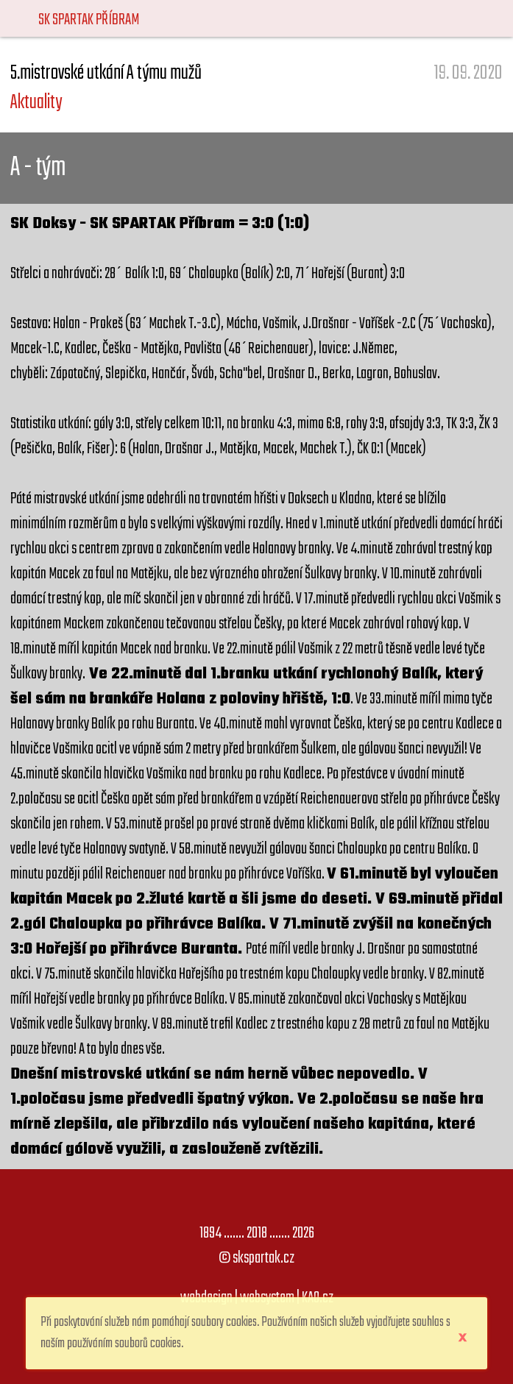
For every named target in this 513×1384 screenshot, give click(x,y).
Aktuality (36, 102)
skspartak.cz (263, 1258)
